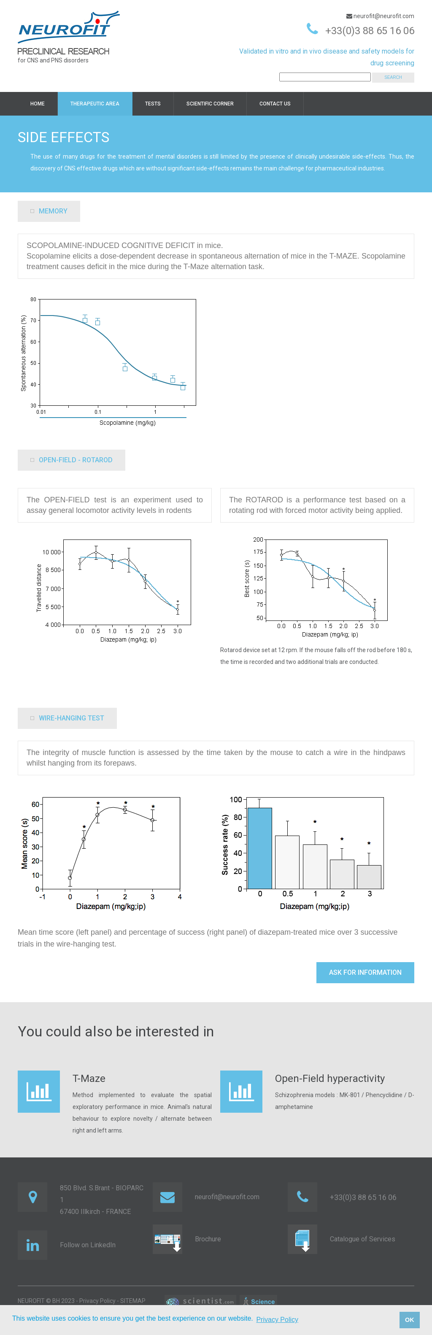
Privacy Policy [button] (277, 1319)
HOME (37, 104)
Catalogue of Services (362, 1239)
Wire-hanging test (67, 718)
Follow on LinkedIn (88, 1245)
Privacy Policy (97, 1300)
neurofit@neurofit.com (383, 16)
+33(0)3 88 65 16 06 (369, 31)
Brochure (208, 1239)
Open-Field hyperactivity (330, 1078)
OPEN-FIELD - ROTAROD (71, 460)
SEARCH (393, 77)
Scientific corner (210, 104)
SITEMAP (133, 1300)
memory (49, 211)
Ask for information (365, 972)
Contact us (275, 104)
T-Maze (89, 1078)
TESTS (153, 104)
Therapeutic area (94, 104)
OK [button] (409, 1319)
